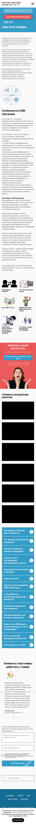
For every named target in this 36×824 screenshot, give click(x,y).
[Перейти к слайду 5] (19, 717)
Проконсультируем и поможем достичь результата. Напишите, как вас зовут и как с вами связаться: (17, 729)
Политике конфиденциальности (22, 812)
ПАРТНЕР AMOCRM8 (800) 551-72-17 (11, 4)
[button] (18, 357)
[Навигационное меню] (32, 4)
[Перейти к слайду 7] (22, 717)
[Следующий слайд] (34, 692)
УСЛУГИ (20, 795)
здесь (28, 363)
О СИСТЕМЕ (10, 795)
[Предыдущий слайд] (1, 692)
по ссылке (20, 757)
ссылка (23, 712)
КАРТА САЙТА (12, 799)
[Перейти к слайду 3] (16, 717)
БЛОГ (28, 795)
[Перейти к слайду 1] (13, 717)
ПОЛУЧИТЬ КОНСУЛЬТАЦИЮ (18, 17)
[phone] (18, 11)
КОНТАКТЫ (24, 799)
